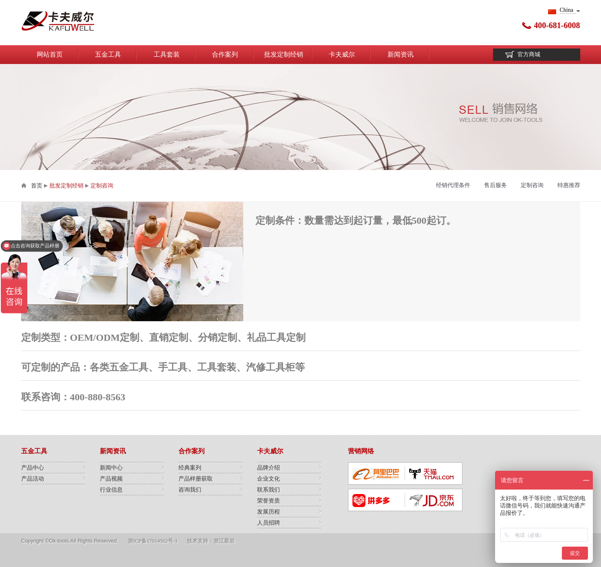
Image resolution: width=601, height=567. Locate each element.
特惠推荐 (568, 185)
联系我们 (268, 490)
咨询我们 (189, 490)
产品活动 (32, 479)
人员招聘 (268, 523)
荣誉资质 (268, 501)
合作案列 (225, 54)
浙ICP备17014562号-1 (153, 541)
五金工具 (108, 54)
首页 (36, 186)
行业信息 (111, 490)
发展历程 (268, 512)
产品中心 (32, 468)
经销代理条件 (453, 185)
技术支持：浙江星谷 (211, 541)
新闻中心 (111, 468)
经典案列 (189, 468)
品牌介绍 (268, 468)
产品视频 (111, 479)
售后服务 (495, 185)
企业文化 (268, 479)
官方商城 (528, 54)
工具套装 (167, 54)
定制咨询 (101, 186)
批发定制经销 (283, 54)
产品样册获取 (195, 479)
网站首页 (50, 54)
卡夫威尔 (342, 54)
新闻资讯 (400, 54)
